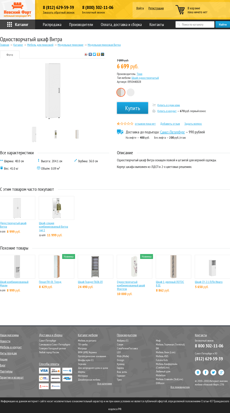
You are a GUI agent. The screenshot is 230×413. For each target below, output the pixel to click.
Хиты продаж (8, 353)
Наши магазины (9, 335)
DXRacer (160, 383)
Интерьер (83, 375)
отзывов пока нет (145, 123)
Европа (120, 368)
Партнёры (6, 371)
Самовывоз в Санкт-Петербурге (54, 344)
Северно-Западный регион (52, 348)
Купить (132, 108)
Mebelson (161, 375)
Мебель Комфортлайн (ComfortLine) (166, 365)
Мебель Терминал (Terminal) (170, 344)
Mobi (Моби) (123, 356)
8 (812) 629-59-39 (58, 7)
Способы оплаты (49, 364)
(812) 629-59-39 (209, 359)
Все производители (180, 387)
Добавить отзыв (170, 123)
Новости (5, 341)
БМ (157, 348)
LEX (119, 352)
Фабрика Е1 (122, 340)
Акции (3, 359)
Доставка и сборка (50, 335)
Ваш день (122, 372)
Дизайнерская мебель (89, 379)
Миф (158, 340)
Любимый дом (163, 371)
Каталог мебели (88, 335)
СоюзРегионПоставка (127, 348)
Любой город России (49, 352)
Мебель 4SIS (162, 356)
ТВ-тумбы (83, 344)
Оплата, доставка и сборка (121, 24)
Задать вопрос (193, 123)
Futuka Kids (162, 360)
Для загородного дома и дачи (93, 368)
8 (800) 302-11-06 (97, 7)
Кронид (121, 364)
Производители (81, 24)
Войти (140, 8)
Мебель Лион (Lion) (165, 352)
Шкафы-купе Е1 (86, 360)
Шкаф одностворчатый (145, 78)
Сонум (120, 344)
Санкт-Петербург (172, 132)
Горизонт (121, 375)
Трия (139, 74)
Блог (2, 365)
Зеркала (82, 364)
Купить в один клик (168, 105)
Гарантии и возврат (12, 377)
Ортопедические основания (92, 356)
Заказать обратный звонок (58, 12)
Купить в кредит (167, 111)
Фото (9, 55)
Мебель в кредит (11, 347)
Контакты (157, 24)
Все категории (104, 383)
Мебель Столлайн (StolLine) (169, 379)
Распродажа (52, 24)
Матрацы (82, 348)
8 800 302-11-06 (209, 346)
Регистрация (156, 8)
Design (120, 360)
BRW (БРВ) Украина (87, 352)
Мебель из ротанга (87, 340)
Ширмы (81, 372)
